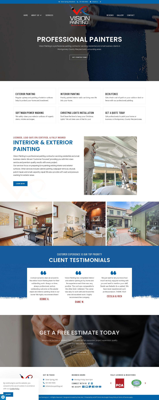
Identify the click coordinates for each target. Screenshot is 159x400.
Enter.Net (80, 397)
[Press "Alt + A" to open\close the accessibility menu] (3, 397)
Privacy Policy (113, 397)
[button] (3, 223)
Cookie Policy (14, 389)
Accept (8, 394)
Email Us (95, 2)
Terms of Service (124, 397)
